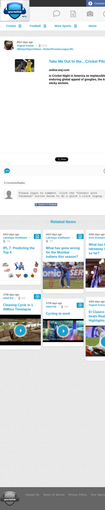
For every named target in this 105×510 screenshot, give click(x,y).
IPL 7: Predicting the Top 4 (18, 250)
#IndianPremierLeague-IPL (58, 49)
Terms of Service (53, 494)
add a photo (90, 14)
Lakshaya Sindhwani (15, 237)
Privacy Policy (78, 494)
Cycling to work (58, 313)
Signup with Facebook (45, 207)
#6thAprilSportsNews (29, 49)
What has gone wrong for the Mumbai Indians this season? (63, 252)
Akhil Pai (8, 298)
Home (93, 26)
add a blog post (73, 14)
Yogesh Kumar (25, 45)
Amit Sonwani (97, 237)
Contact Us (32, 494)
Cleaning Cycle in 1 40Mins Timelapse (18, 307)
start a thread (56, 14)
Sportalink (15, 11)
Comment (7, 171)
